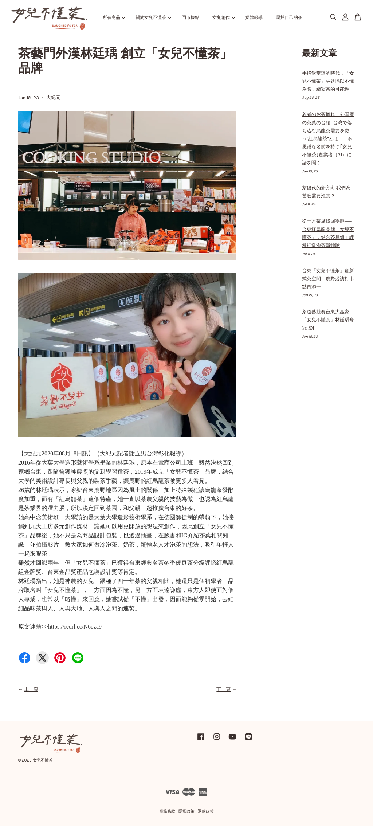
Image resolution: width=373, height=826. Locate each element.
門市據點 (190, 17)
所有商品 (114, 17)
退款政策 (206, 811)
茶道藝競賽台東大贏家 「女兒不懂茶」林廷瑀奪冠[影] (328, 319)
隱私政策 (186, 811)
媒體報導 (254, 17)
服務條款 (167, 811)
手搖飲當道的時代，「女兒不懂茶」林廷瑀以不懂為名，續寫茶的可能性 (328, 81)
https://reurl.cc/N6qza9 (75, 626)
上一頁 (31, 689)
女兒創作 (223, 17)
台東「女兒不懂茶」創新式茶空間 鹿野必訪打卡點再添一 (328, 278)
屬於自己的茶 (289, 17)
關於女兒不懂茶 (153, 17)
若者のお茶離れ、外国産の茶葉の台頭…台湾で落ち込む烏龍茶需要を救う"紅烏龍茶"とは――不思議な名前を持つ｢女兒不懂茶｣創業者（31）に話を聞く (328, 138)
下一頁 (223, 689)
